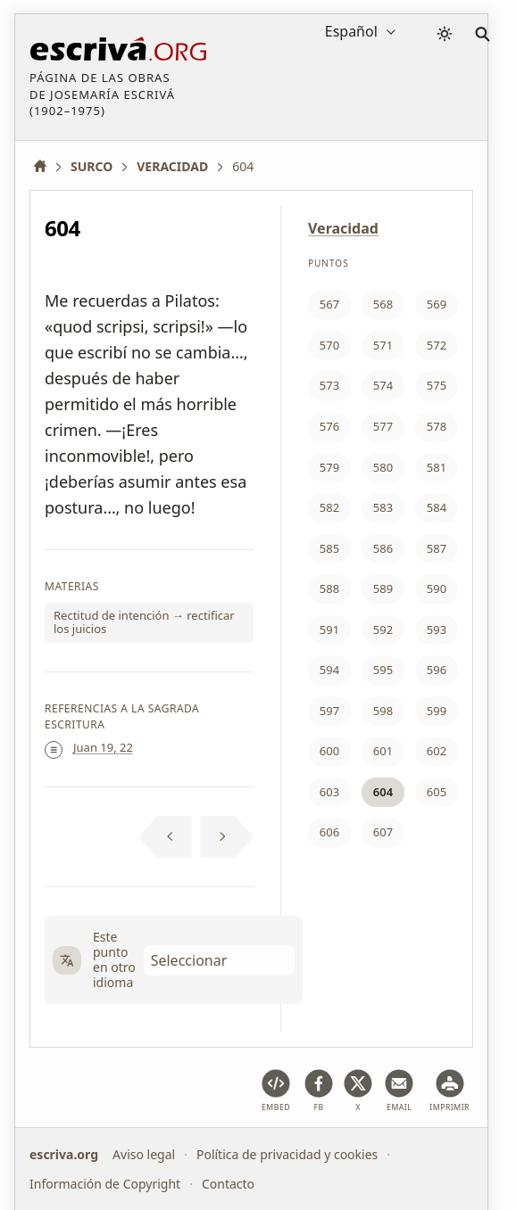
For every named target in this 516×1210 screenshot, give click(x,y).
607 (383, 832)
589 (383, 588)
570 (329, 345)
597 (329, 711)
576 (329, 426)
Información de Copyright (104, 1183)
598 (383, 711)
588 (329, 588)
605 (436, 792)
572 (436, 345)
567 (329, 304)
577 (383, 426)
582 (329, 507)
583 (383, 507)
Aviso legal (143, 1154)
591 (329, 629)
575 (436, 385)
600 (329, 751)
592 (383, 629)
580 (383, 467)
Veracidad (343, 228)
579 (329, 467)
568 (383, 304)
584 (436, 507)
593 (436, 629)
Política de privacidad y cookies (287, 1154)
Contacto (228, 1183)
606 (329, 832)
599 (436, 711)
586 (383, 548)
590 (436, 588)
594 (329, 670)
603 (329, 792)
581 (436, 467)
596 (436, 670)
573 (329, 385)
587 (436, 548)
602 (436, 751)
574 (383, 385)
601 (383, 751)
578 (436, 426)
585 (329, 548)
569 (436, 304)
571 (383, 345)
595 (383, 670)
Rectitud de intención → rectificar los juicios (144, 622)
